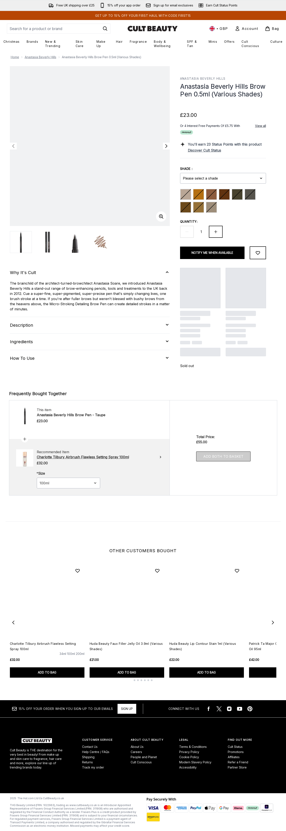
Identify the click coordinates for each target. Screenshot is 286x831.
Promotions (236, 752)
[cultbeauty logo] (152, 28)
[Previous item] (13, 622)
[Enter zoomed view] (161, 216)
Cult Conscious (141, 762)
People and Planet (144, 757)
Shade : (186, 169)
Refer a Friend (238, 762)
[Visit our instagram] (229, 708)
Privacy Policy (189, 752)
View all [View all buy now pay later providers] (260, 126)
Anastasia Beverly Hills (40, 57)
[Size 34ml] (63, 658)
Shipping (88, 757)
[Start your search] (58, 28)
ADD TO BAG (47, 672)
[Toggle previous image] (13, 146)
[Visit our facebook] (208, 708)
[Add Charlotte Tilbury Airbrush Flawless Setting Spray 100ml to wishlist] (77, 571)
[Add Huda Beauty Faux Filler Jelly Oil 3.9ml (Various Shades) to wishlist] (157, 571)
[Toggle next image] (166, 146)
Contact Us (90, 747)
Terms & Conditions (193, 747)
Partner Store (237, 767)
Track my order (93, 767)
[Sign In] (246, 28)
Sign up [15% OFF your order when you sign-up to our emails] (127, 709)
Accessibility (188, 767)
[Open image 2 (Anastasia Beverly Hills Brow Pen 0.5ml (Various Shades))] (47, 242)
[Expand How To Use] (90, 358)
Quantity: (189, 221)
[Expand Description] (90, 325)
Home (15, 57)
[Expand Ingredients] (90, 342)
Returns (87, 762)
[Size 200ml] (80, 658)
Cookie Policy (189, 757)
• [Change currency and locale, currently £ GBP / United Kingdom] (219, 28)
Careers (136, 752)
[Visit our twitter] (219, 708)
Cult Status (235, 747)
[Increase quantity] (216, 232)
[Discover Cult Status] (227, 150)
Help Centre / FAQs (95, 752)
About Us (137, 747)
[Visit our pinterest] (250, 708)
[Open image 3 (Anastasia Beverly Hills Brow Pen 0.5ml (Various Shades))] (74, 242)
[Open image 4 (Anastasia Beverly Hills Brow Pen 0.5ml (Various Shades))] (101, 242)
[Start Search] (105, 28)
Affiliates (234, 757)
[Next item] (272, 622)
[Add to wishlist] (258, 252)
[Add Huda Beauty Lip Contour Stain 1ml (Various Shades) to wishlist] (237, 571)
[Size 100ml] (71, 658)
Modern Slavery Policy (195, 762)
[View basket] (272, 28)
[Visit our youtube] (239, 708)
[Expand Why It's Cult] (90, 273)
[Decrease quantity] (187, 232)
